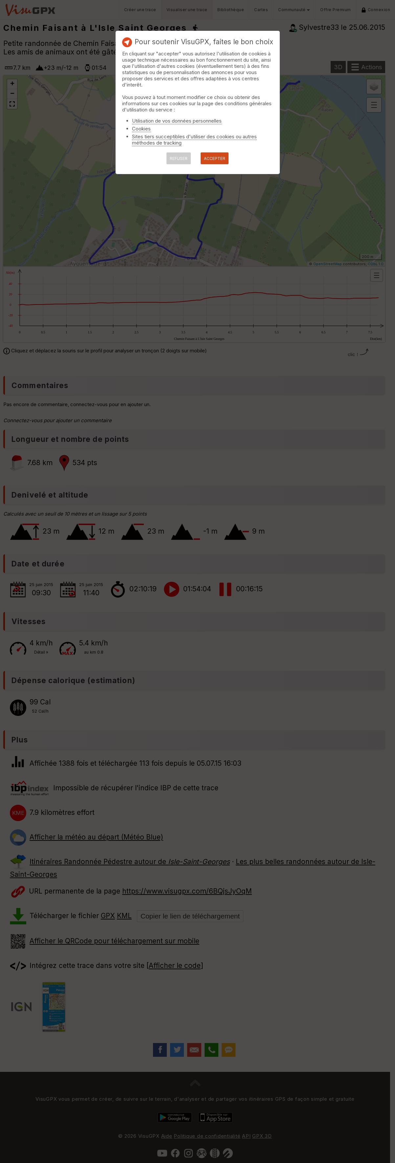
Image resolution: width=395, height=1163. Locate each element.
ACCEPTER (214, 158)
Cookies (141, 129)
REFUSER (178, 158)
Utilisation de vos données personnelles (177, 121)
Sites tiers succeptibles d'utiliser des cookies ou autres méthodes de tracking (194, 139)
